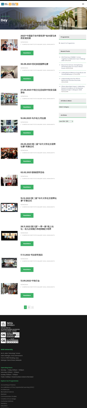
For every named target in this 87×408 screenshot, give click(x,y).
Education (4, 406)
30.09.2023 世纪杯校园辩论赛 (34, 64)
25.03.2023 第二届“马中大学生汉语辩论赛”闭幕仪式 (38, 145)
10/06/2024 (24, 42)
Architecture (5, 390)
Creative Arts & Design (8, 399)
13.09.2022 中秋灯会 (30, 280)
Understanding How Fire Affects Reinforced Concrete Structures (70, 79)
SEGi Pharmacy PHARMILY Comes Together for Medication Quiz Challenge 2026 (73, 58)
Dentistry (4, 403)
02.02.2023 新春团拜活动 (32, 172)
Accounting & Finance (8, 385)
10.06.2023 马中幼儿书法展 (33, 118)
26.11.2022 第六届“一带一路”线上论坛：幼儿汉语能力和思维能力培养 (37, 227)
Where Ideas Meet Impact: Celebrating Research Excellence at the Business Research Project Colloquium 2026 (72, 88)
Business (3, 394)
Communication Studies (9, 396)
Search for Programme (68, 43)
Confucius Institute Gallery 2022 (34, 207)
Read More (27, 53)
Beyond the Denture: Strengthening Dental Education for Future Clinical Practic (71, 66)
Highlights (51, 44)
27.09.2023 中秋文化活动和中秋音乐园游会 (38, 91)
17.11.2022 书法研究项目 (32, 254)
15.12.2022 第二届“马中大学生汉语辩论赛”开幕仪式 (39, 199)
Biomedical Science (7, 392)
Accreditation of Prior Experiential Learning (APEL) (17, 387)
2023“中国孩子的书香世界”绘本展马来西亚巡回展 (38, 37)
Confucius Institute (7, 401)
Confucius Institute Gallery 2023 (34, 44)
